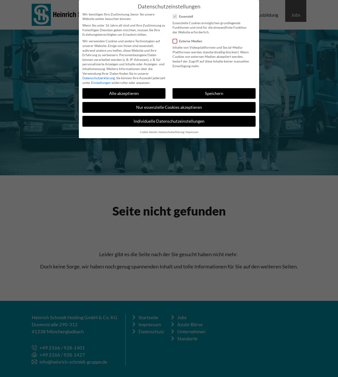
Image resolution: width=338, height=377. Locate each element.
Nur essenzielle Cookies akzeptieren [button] (169, 107)
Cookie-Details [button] (148, 131)
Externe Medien (189, 41)
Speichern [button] (214, 93)
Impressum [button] (192, 131)
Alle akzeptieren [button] (124, 93)
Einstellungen (101, 82)
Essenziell (184, 16)
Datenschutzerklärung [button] (171, 131)
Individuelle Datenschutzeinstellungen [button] (169, 120)
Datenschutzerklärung (98, 78)
